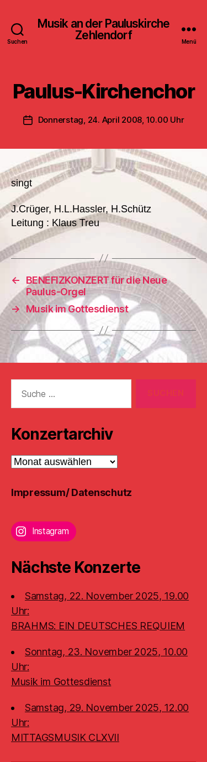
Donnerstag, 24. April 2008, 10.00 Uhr (111, 119)
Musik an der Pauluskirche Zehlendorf (103, 29)
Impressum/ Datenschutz (71, 492)
